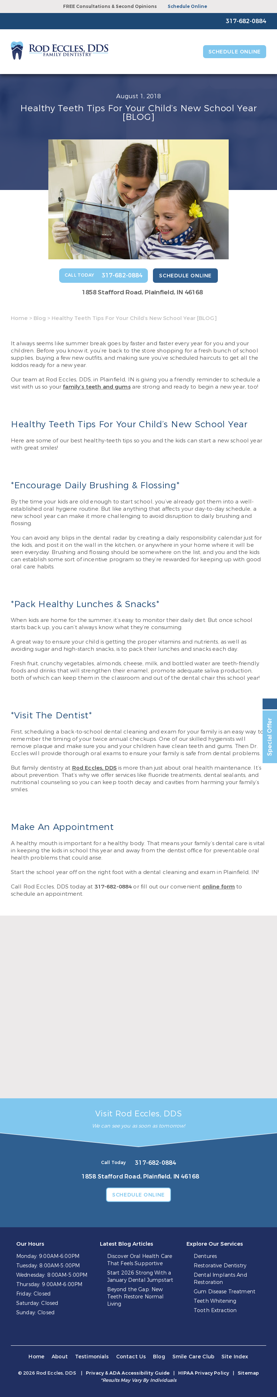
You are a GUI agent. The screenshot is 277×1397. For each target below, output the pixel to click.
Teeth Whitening (215, 1301)
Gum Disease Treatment (224, 1291)
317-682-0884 (113, 886)
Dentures (205, 1256)
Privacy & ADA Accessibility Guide (128, 1373)
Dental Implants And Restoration (220, 1279)
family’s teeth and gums (96, 386)
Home (19, 318)
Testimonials (92, 1356)
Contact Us (131, 1356)
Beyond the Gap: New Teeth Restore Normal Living (135, 1296)
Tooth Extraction (215, 1310)
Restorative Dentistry (220, 1265)
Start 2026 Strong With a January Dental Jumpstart (140, 1277)
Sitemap (248, 1373)
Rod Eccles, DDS (94, 767)
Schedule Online (187, 6)
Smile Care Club (193, 1356)
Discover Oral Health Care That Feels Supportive (139, 1260)
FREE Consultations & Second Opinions (110, 6)
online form (218, 886)
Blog (40, 318)
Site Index (235, 1356)
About (60, 1356)
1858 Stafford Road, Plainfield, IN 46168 (142, 292)
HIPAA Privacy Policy (203, 1373)
